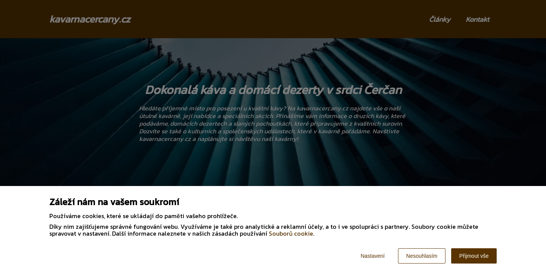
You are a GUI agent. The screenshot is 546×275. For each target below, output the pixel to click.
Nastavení (373, 256)
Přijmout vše (474, 256)
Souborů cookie (291, 233)
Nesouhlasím (421, 256)
